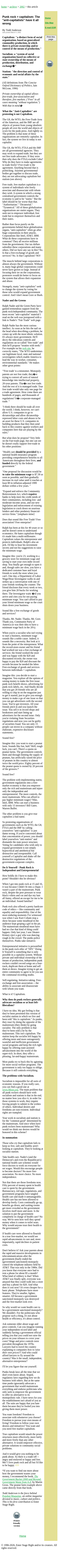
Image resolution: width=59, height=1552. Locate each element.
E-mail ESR (50, 27)
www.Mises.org (10, 1089)
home (4, 6)
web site (26, 348)
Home (48, 18)
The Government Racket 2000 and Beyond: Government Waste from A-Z (21, 1479)
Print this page (51, 38)
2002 (22, 6)
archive (13, 6)
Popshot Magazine (11, 1496)
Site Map (49, 23)
